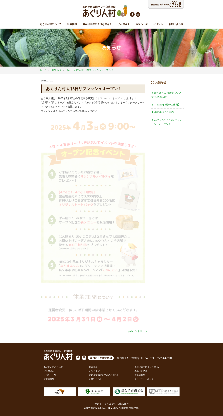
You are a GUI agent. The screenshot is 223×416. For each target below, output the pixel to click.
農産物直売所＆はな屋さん (97, 24)
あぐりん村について (51, 24)
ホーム (43, 70)
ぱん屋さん (124, 24)
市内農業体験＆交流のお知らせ (104, 375)
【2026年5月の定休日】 (166, 104)
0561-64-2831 (164, 358)
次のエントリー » (137, 331)
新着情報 (72, 24)
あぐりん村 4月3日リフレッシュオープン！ (90, 70)
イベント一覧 (50, 375)
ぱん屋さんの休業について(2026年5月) (166, 94)
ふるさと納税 (141, 371)
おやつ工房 (141, 24)
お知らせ (56, 70)
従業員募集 (49, 379)
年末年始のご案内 (162, 112)
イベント (158, 24)
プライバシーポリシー (145, 379)
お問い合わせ (176, 24)
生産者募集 (140, 375)
